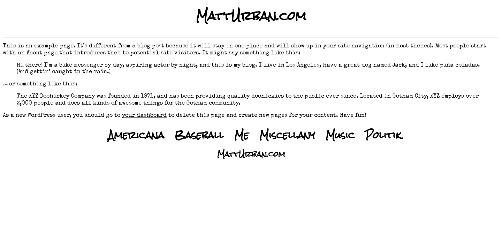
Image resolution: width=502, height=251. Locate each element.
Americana (136, 135)
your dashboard (144, 116)
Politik (383, 135)
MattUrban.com (251, 16)
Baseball (199, 135)
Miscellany (287, 135)
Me (241, 135)
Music (340, 135)
